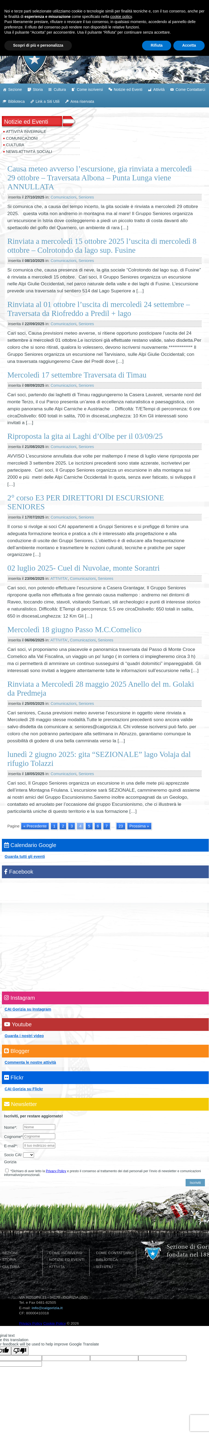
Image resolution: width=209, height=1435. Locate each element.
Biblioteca (16, 101)
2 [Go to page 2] (63, 826)
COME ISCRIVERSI (65, 1253)
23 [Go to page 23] (121, 826)
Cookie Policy (54, 1323)
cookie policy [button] (121, 1396)
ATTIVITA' (59, 578)
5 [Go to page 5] (89, 826)
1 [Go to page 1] (54, 826)
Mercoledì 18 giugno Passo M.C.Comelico (74, 629)
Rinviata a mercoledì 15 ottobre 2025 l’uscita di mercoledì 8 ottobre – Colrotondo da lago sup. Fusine (101, 245)
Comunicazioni (22, 138)
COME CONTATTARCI (115, 1253)
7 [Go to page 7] (107, 826)
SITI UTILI (104, 1267)
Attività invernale (26, 131)
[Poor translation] (20, 1350)
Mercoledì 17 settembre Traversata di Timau (76, 374)
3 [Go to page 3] (71, 826)
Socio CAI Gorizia (12, 1158)
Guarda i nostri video (24, 1036)
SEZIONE (10, 1253)
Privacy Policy (56, 1171)
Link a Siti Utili (48, 101)
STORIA (9, 1260)
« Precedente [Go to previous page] (35, 826)
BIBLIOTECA (107, 1260)
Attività (159, 89)
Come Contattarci (190, 89)
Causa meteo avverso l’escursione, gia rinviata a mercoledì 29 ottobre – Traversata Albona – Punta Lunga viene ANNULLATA (99, 177)
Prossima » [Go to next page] (139, 826)
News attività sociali (29, 151)
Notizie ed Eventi (128, 89)
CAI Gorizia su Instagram (28, 1009)
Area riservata (82, 101)
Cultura (60, 89)
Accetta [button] (189, 1424)
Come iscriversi (90, 89)
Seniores (86, 197)
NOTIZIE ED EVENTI (66, 1260)
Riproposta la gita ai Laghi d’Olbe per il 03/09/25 (85, 436)
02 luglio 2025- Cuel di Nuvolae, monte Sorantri (83, 568)
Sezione (15, 89)
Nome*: (10, 1127)
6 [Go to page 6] (98, 826)
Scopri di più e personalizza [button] (38, 1424)
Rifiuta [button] (157, 1424)
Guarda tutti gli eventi (25, 856)
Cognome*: (13, 1136)
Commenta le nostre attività (30, 1062)
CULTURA (11, 1267)
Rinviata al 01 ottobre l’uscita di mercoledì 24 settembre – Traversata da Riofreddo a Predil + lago (98, 309)
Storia (38, 89)
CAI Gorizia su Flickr (24, 1089)
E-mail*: (11, 1146)
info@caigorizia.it (47, 1308)
